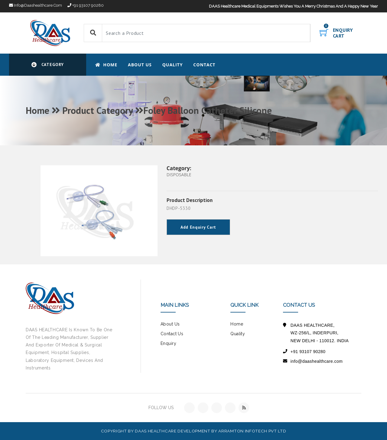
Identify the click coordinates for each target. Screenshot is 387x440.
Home (106, 65)
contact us (172, 333)
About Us (140, 65)
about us (170, 324)
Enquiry (168, 343)
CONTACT (204, 65)
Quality (172, 65)
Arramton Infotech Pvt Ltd (252, 430)
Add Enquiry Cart (198, 227)
